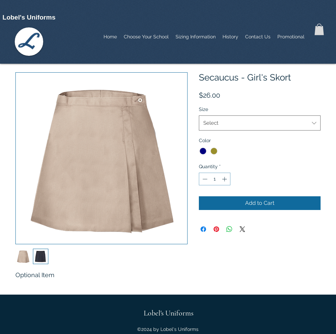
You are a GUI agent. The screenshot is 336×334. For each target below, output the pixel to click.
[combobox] (260, 123)
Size (203, 109)
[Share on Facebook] (203, 229)
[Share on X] (242, 229)
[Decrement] (204, 179)
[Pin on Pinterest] (216, 229)
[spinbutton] (214, 179)
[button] (319, 29)
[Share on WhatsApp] (229, 229)
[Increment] (225, 179)
